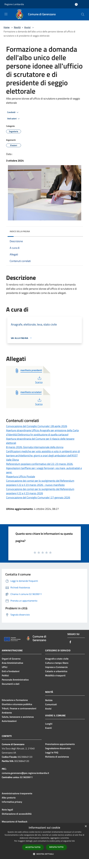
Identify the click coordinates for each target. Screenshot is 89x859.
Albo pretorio (9, 797)
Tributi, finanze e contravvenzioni (19, 708)
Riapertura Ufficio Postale (20, 476)
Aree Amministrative (12, 663)
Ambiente (7, 712)
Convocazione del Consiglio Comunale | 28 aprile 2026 (36, 426)
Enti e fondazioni (10, 671)
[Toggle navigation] (6, 14)
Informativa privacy (12, 802)
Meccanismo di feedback (14, 821)
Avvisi (27, 27)
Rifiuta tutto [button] (56, 847)
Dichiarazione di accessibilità (16, 814)
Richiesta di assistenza (57, 756)
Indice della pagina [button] (20, 231)
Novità (17, 27)
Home (7, 27)
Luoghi (48, 723)
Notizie (48, 700)
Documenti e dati (10, 684)
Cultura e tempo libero (56, 663)
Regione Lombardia (14, 4)
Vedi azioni (14, 118)
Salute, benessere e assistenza (18, 717)
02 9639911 (26, 777)
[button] (44, 853)
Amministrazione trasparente (17, 793)
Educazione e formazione (15, 700)
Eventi (48, 728)
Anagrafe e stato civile (56, 658)
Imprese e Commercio (56, 667)
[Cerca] (83, 14)
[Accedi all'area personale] (76, 4)
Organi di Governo (11, 658)
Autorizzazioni (9, 721)
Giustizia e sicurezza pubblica (17, 704)
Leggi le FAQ (51, 752)
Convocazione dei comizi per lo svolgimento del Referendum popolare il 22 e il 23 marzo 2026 (40, 491)
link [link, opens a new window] (73, 841)
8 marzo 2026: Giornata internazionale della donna (34, 447)
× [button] (86, 826)
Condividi (13, 112)
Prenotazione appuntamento (60, 744)
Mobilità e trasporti (55, 675)
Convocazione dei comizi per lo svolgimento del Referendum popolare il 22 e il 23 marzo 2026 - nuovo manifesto (40, 483)
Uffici (4, 667)
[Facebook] (70, 642)
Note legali (7, 809)
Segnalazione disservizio (58, 748)
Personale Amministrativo (15, 679)
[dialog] (44, 841)
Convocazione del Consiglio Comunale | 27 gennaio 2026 (38, 497)
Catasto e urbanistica (56, 671)
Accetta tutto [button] (32, 847)
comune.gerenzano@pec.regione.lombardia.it (25, 773)
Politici (5, 675)
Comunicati (51, 704)
